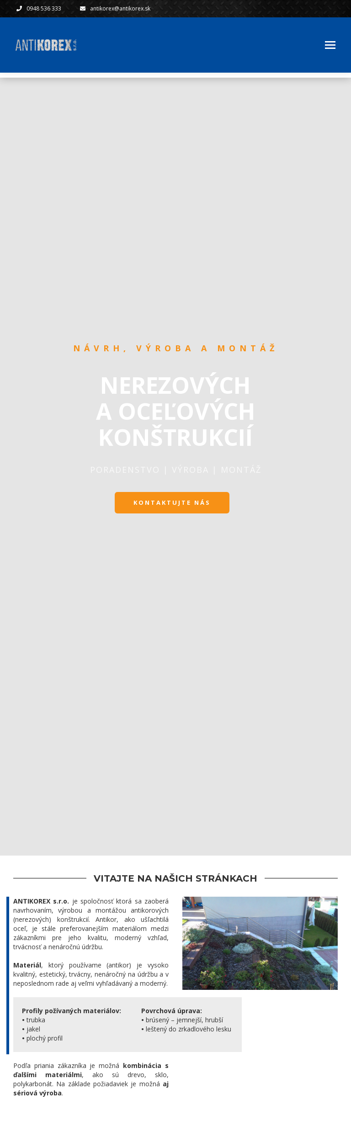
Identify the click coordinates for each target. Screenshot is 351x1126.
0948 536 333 (44, 8)
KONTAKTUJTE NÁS (172, 502)
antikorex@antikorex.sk (122, 8)
